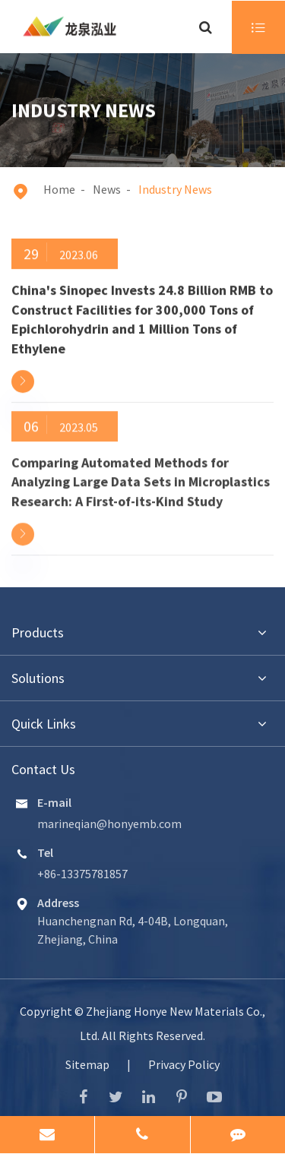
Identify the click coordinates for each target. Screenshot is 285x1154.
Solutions (38, 678)
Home (59, 189)
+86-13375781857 (82, 873)
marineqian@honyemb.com (109, 823)
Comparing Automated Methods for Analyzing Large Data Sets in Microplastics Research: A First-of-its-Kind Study (140, 480)
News (107, 189)
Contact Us (43, 769)
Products (37, 632)
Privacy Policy (184, 1064)
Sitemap (87, 1064)
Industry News (175, 189)
